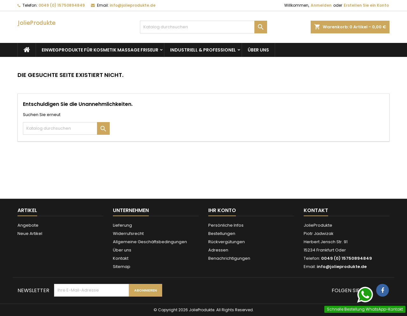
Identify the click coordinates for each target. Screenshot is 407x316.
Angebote (27, 225)
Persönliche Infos (226, 225)
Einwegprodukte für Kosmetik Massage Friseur (100, 50)
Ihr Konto (222, 210)
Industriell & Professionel (203, 50)
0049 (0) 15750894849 (61, 5)
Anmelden (321, 5)
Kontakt (120, 258)
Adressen (218, 250)
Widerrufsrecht (128, 233)
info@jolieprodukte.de (132, 5)
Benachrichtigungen (229, 258)
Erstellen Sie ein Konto (366, 5)
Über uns (258, 50)
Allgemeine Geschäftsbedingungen (150, 242)
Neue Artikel (29, 233)
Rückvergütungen (226, 242)
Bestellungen (221, 233)
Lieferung (122, 225)
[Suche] (203, 27)
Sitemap (121, 267)
